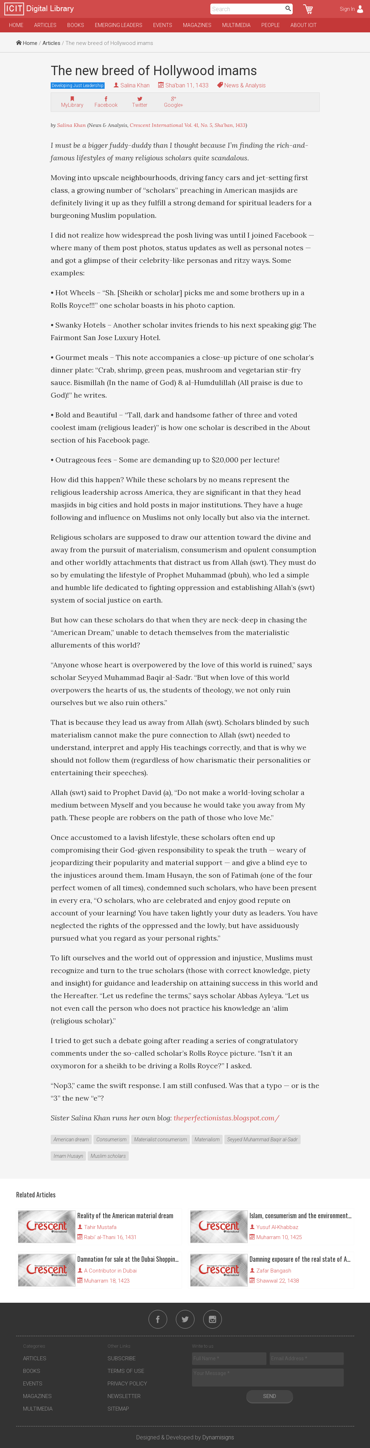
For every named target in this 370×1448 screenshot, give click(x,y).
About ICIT (304, 25)
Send (269, 1396)
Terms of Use (126, 1371)
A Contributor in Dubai (110, 1270)
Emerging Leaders (118, 25)
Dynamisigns (218, 1437)
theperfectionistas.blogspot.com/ (226, 1117)
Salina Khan (135, 85)
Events (162, 25)
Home (16, 25)
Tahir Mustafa (100, 1227)
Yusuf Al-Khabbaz (277, 1227)
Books (75, 25)
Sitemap (118, 1409)
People (270, 25)
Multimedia (236, 25)
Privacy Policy (127, 1383)
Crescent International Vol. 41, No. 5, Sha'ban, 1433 (188, 125)
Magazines (197, 25)
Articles (45, 25)
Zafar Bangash (273, 1270)
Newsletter (124, 1396)
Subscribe (122, 1358)
